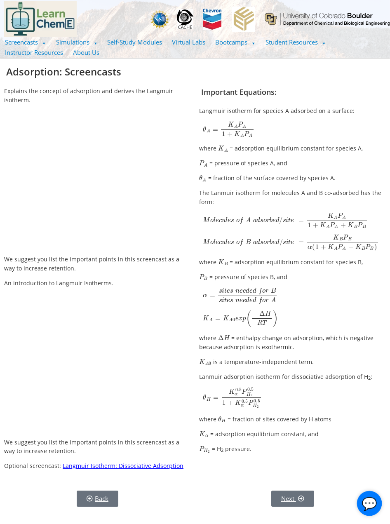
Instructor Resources (34, 52)
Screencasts (25, 42)
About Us (86, 52)
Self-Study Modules (134, 42)
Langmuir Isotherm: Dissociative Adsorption (123, 466)
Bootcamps (235, 42)
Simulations (77, 42)
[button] (25, 42)
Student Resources (295, 42)
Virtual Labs (188, 42)
